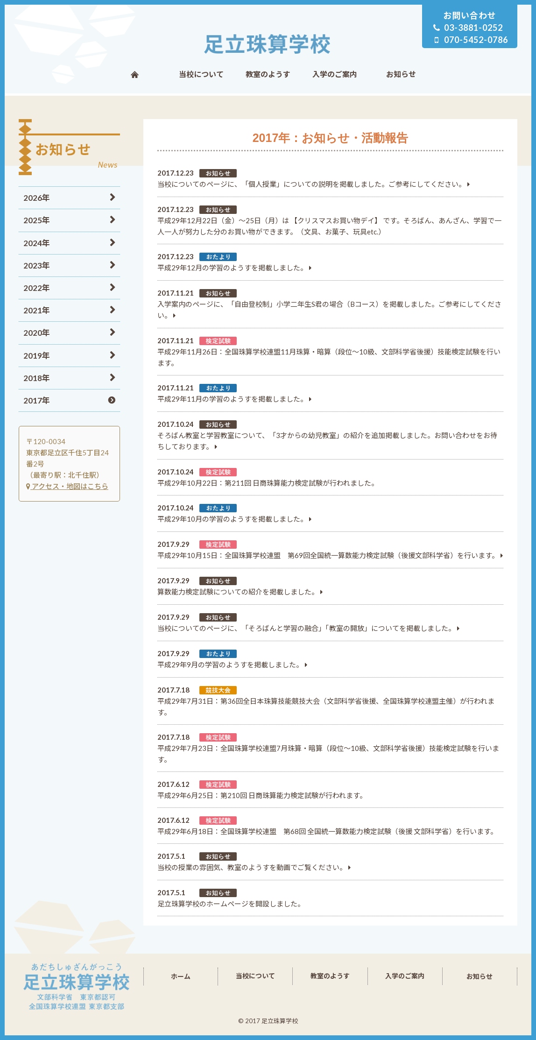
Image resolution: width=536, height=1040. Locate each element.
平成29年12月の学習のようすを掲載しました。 (232, 267)
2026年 (36, 198)
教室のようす (268, 74)
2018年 (36, 378)
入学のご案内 (334, 74)
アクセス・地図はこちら (67, 486)
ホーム (134, 74)
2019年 (36, 356)
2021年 (36, 310)
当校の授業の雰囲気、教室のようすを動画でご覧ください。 (251, 867)
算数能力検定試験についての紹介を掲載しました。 (237, 591)
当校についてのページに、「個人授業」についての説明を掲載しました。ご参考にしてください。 (311, 184)
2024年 (36, 243)
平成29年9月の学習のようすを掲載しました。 (230, 664)
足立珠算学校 (268, 44)
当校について (201, 74)
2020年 (36, 333)
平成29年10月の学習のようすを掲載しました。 (232, 519)
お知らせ (401, 74)
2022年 (36, 288)
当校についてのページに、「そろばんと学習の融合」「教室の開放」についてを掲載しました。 (306, 628)
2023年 (36, 265)
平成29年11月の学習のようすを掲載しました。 (232, 399)
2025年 (36, 220)
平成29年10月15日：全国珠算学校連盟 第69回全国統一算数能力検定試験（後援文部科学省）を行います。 (328, 555)
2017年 (36, 400)
